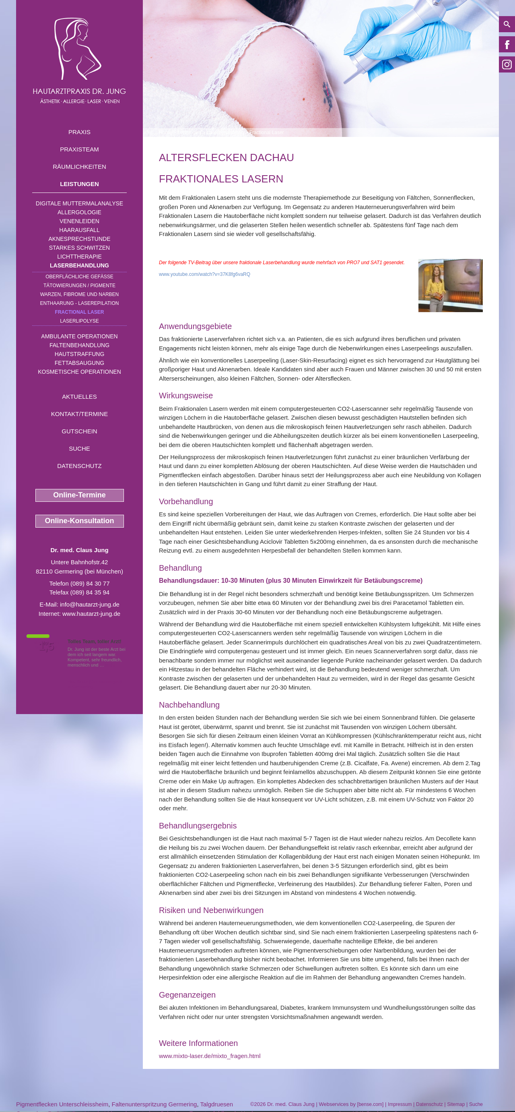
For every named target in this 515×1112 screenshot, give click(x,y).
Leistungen (79, 183)
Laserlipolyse (79, 321)
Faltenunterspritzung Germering (154, 1104)
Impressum (400, 1104)
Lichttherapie (79, 256)
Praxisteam (79, 149)
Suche (79, 448)
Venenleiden (79, 221)
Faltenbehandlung (79, 345)
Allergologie (79, 212)
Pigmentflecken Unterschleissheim (62, 1104)
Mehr (110, 665)
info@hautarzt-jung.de (89, 604)
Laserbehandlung (79, 265)
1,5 (46, 646)
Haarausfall (79, 230)
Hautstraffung (80, 354)
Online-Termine (79, 495)
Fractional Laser (79, 312)
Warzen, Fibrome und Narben (79, 294)
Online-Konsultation (79, 521)
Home (165, 132)
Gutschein (79, 431)
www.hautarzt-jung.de (91, 613)
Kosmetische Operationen (79, 372)
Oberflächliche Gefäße (79, 277)
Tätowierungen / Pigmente (79, 285)
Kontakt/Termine (79, 413)
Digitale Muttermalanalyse (79, 203)
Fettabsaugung (79, 363)
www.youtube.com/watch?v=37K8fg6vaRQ (204, 274)
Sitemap (456, 1104)
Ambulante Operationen (79, 336)
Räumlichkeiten (79, 166)
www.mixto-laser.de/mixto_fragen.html (210, 1055)
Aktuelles (79, 396)
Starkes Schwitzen (79, 247)
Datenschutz (79, 465)
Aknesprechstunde (79, 239)
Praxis (79, 131)
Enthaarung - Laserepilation (79, 303)
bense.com (370, 1104)
